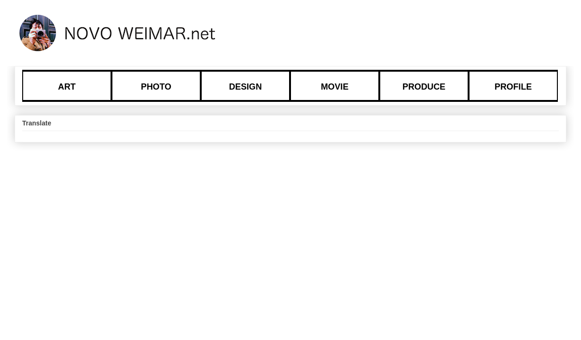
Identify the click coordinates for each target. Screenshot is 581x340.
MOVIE (335, 86)
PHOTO (156, 86)
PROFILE (513, 86)
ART (67, 86)
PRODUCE (423, 86)
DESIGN (245, 86)
